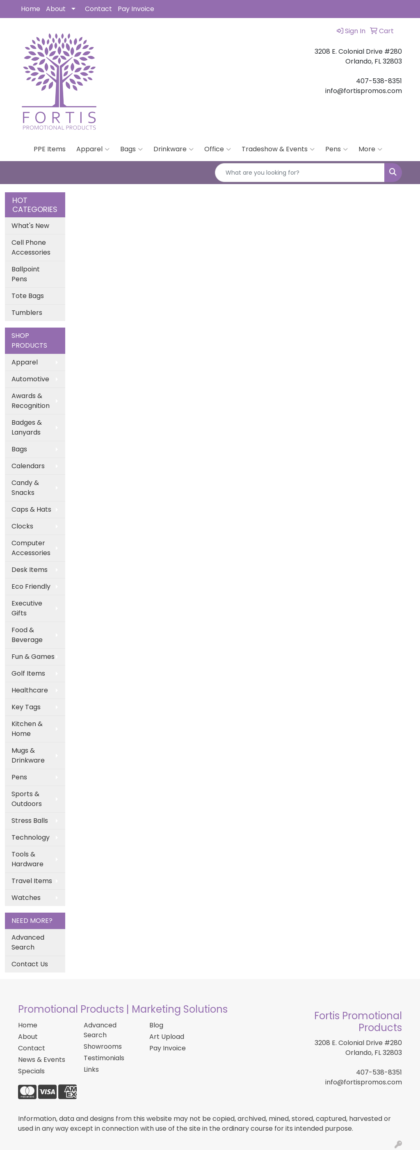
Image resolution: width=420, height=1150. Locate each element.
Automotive (30, 379)
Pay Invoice (136, 9)
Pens (336, 149)
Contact (98, 9)
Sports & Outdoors (26, 798)
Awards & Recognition (30, 400)
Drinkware (173, 149)
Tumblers (26, 312)
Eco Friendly (30, 586)
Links (91, 1069)
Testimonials (104, 1058)
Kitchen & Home (27, 728)
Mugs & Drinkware (28, 755)
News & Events (41, 1059)
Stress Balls (29, 820)
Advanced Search (27, 942)
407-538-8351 (379, 1072)
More (370, 149)
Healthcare (29, 690)
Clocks (22, 526)
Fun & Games (33, 656)
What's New (30, 225)
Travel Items (31, 881)
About (56, 9)
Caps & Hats (31, 509)
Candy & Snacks (25, 487)
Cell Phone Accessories (30, 247)
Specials (31, 1071)
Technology (30, 837)
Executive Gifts (26, 608)
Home (30, 9)
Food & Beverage (27, 634)
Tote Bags (27, 296)
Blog (156, 1025)
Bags (131, 149)
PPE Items (50, 149)
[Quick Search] (300, 172)
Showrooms (103, 1046)
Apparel (93, 149)
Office (217, 149)
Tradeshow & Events (278, 149)
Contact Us (29, 964)
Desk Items (29, 569)
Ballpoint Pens (25, 274)
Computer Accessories (30, 548)
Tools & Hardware (27, 859)
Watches (26, 897)
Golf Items (28, 673)
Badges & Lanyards (26, 427)
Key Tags (26, 707)
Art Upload (166, 1036)
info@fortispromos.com (363, 1082)
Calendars (28, 466)
